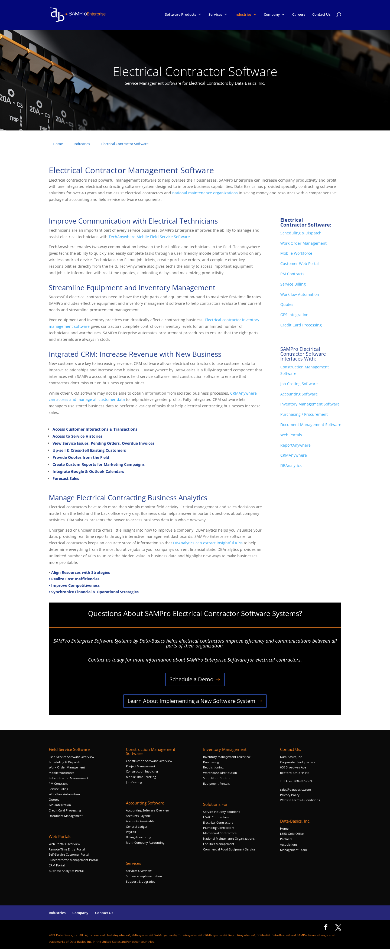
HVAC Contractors (216, 817)
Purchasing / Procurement (304, 414)
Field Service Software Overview (71, 757)
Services (215, 16)
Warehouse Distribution (220, 773)
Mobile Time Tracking (141, 777)
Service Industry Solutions (221, 812)
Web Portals (291, 434)
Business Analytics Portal (66, 871)
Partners (286, 839)
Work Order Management (303, 243)
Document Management (66, 816)
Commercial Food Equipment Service (229, 849)
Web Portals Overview (64, 844)
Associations (288, 844)
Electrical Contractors (218, 822)
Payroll (131, 832)
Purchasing (211, 762)
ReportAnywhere (296, 445)
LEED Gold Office (292, 834)
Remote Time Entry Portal (67, 849)
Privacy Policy (290, 795)
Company (272, 16)
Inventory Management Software (310, 404)
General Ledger (137, 826)
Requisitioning (213, 767)
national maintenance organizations (205, 192)
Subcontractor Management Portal (73, 860)
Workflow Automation (299, 294)
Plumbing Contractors (218, 828)
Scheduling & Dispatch (300, 232)
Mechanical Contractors (219, 833)
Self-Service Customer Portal (69, 854)
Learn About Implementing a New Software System (191, 701)
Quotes (286, 304)
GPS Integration (294, 314)
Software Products (180, 16)
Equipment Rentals (216, 783)
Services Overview (139, 871)
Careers (298, 16)
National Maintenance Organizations (229, 838)
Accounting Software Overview (148, 810)
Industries (243, 16)
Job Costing (134, 782)
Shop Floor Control (216, 778)
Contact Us (321, 16)
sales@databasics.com (295, 789)
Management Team (293, 850)
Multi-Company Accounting (145, 842)
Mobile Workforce (296, 253)
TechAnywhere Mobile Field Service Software (149, 236)
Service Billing (293, 284)
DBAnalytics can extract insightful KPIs (208, 542)
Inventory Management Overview (227, 757)
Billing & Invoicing (138, 837)
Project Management (140, 766)
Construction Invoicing (142, 771)
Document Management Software (310, 424)
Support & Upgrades (140, 881)
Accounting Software (299, 394)
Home (284, 828)
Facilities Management (218, 844)
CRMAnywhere (293, 455)
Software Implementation (144, 876)
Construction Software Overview (149, 761)
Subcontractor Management (68, 778)
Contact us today (106, 659)
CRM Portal (57, 865)
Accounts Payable (138, 816)
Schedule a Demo (191, 679)
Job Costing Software (299, 383)
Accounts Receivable (140, 821)
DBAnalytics (291, 465)
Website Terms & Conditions (300, 800)
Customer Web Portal (299, 263)
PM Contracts (292, 273)
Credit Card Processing (301, 325)
